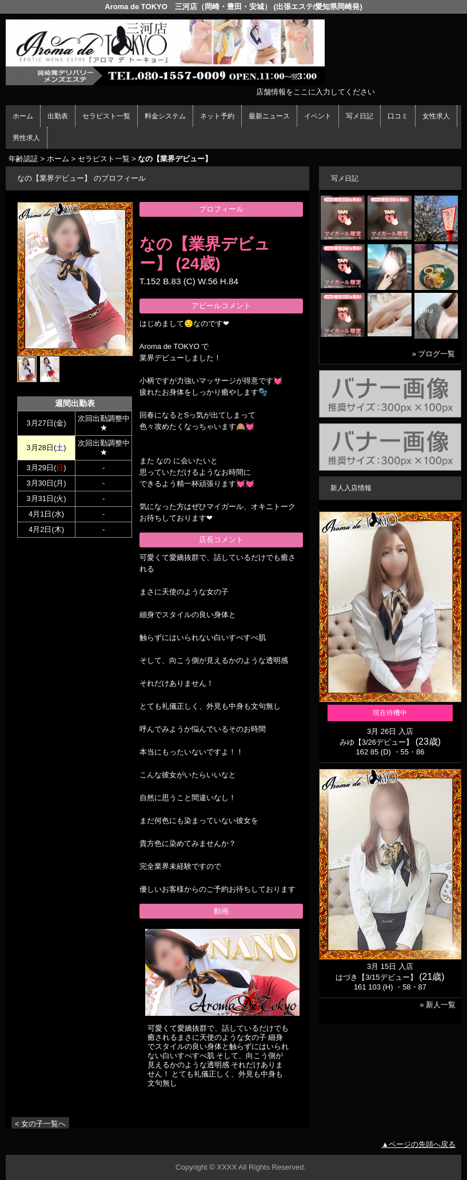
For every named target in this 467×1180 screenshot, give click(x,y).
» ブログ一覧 (434, 353)
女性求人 (436, 116)
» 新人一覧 (438, 1004)
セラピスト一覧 (106, 116)
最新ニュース (269, 116)
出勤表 (57, 116)
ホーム (23, 116)
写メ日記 (359, 116)
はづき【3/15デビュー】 (376, 977)
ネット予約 (217, 116)
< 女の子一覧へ (40, 1123)
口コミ (398, 116)
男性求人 (26, 138)
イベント (318, 116)
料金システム (165, 116)
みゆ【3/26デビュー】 (376, 742)
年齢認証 (23, 158)
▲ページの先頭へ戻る (418, 1144)
